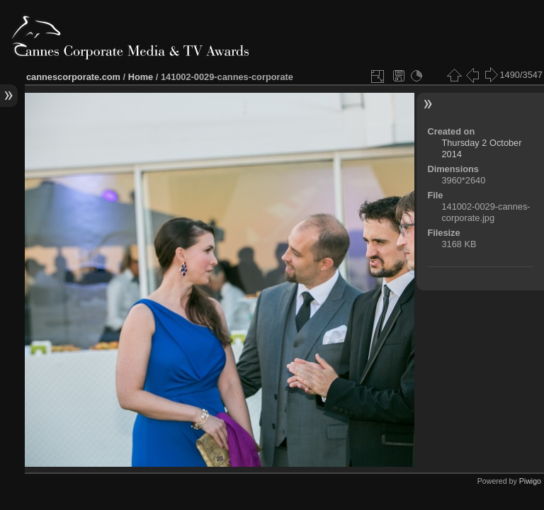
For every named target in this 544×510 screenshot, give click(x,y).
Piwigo (530, 481)
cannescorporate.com (73, 77)
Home (141, 77)
